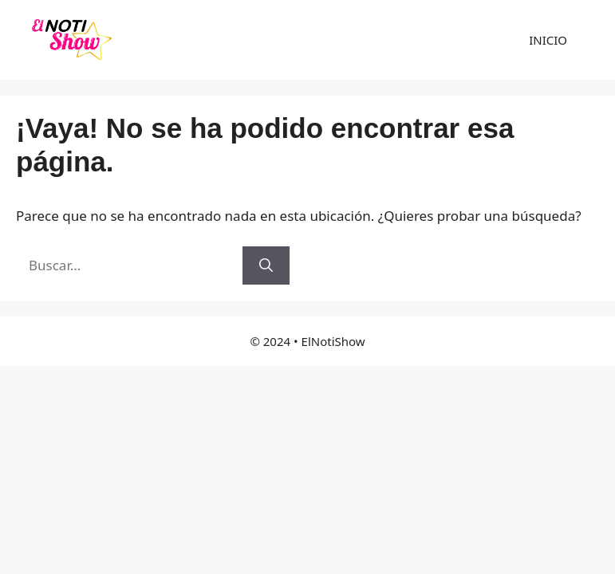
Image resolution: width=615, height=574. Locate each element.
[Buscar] (266, 265)
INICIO (548, 40)
